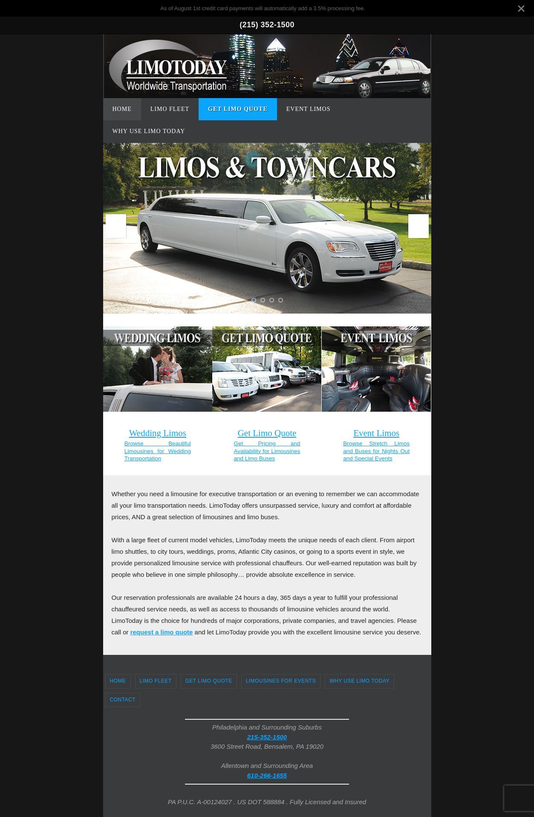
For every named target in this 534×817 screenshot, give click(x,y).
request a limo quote (161, 632)
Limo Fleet (156, 681)
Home (118, 681)
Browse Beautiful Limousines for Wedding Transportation (157, 451)
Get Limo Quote (208, 681)
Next (418, 226)
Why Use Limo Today (359, 681)
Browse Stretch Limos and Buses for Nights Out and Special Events (376, 451)
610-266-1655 (267, 775)
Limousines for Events (281, 681)
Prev (116, 226)
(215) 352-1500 (267, 24)
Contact (123, 700)
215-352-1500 (267, 737)
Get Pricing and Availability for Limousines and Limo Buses (267, 451)
